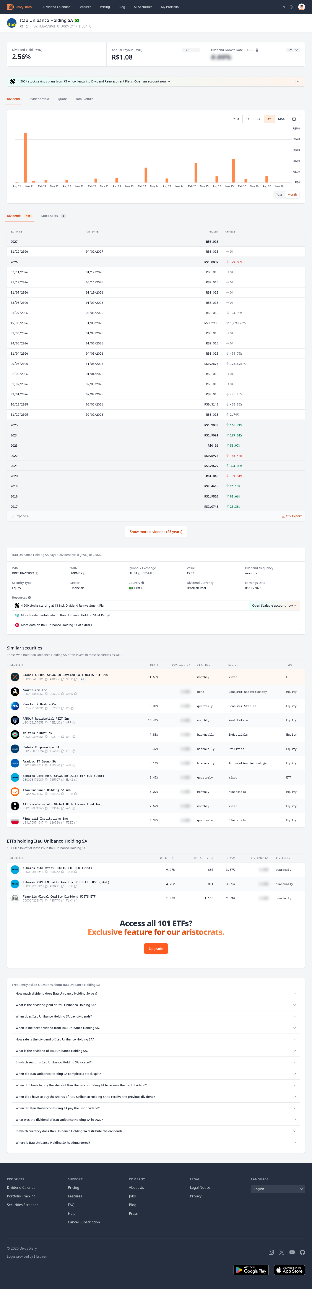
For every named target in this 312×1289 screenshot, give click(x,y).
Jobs (132, 1196)
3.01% (154, 706)
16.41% (153, 720)
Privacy (196, 1196)
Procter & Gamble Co (39, 704)
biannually (205, 735)
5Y (269, 119)
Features (85, 7)
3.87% (230, 870)
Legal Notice (200, 1187)
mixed (233, 677)
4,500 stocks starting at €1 (63, 605)
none (200, 692)
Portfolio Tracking (21, 1196)
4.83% (154, 735)
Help (72, 1213)
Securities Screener (22, 1204)
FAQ (71, 1204)
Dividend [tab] (13, 99)
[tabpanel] (156, 156)
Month (292, 194)
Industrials (238, 735)
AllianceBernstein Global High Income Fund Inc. (62, 804)
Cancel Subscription (84, 1222)
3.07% (154, 792)
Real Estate (238, 720)
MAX (281, 119)
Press (133, 1213)
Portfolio (170, 7)
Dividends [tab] (20, 216)
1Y (248, 119)
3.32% (154, 820)
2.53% (230, 898)
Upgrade (156, 948)
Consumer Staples (242, 706)
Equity (291, 692)
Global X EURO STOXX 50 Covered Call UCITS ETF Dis (65, 674)
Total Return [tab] (84, 99)
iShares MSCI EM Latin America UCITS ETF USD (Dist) (66, 882)
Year (279, 194)
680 (210, 870)
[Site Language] (283, 6)
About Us (136, 1187)
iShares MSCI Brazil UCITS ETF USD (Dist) (57, 867)
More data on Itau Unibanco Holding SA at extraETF (57, 625)
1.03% (170, 898)
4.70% (170, 884)
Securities (143, 7)
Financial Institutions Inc (45, 818)
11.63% (153, 677)
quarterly (205, 706)
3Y (258, 119)
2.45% (154, 777)
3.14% (154, 763)
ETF (288, 677)
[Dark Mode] (292, 7)
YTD (236, 119)
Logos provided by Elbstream (27, 1256)
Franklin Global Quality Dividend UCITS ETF (59, 896)
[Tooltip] (142, 583)
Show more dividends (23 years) (156, 531)
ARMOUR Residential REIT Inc (46, 718)
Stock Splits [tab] (53, 216)
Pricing (105, 7)
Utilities (236, 749)
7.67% (154, 806)
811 (210, 884)
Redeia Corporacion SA (41, 747)
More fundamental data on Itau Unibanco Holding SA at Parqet (65, 615)
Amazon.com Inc (35, 689)
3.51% (230, 884)
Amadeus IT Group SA (39, 761)
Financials (237, 792)
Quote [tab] (62, 99)
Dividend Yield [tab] (38, 99)
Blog (132, 1204)
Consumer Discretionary (248, 692)
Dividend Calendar (56, 7)
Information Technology (248, 763)
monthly (203, 677)
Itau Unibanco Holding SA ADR (47, 789)
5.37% (154, 749)
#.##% (221, 57)
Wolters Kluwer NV (37, 732)
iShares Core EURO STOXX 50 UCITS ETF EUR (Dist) (63, 775)
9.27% (170, 870)
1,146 (209, 898)
